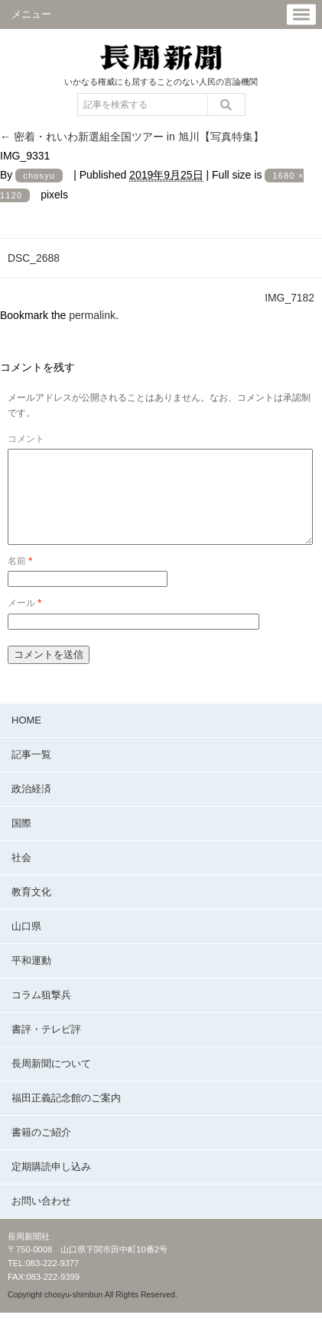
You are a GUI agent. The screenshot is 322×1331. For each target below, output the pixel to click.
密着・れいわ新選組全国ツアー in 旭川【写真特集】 (132, 137)
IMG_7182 (289, 298)
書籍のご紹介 (41, 1150)
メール (24, 621)
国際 (21, 841)
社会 (21, 875)
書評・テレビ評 (46, 1047)
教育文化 (31, 910)
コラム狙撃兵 (41, 1013)
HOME (26, 738)
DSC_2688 (34, 258)
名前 (20, 579)
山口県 (26, 944)
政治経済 (31, 807)
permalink (92, 315)
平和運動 (31, 979)
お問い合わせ (41, 1219)
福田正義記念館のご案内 (66, 1116)
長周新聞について (51, 1082)
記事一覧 (31, 772)
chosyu (39, 175)
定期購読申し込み (51, 1185)
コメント (26, 438)
